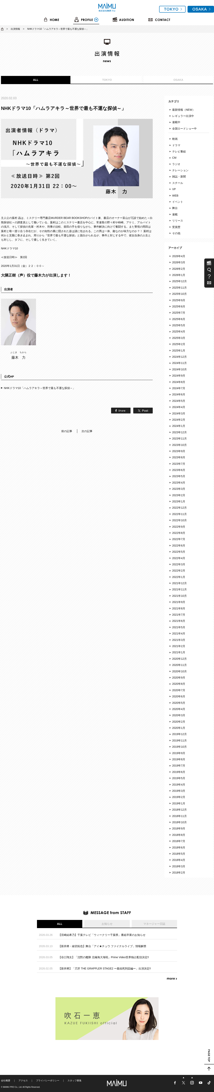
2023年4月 (178, 482)
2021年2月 (178, 646)
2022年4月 (178, 558)
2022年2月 (178, 570)
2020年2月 (178, 721)
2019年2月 (178, 797)
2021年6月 (178, 620)
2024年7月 (178, 388)
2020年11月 (179, 665)
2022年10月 (179, 520)
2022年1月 (178, 577)
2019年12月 (179, 734)
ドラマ (176, 145)
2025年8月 (178, 306)
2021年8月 (178, 608)
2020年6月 (178, 696)
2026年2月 (178, 268)
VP (174, 189)
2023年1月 (178, 501)
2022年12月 (179, 507)
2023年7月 (178, 463)
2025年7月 (178, 312)
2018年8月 (178, 834)
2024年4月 (178, 407)
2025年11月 (179, 287)
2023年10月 (179, 444)
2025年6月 (178, 319)
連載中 (176, 122)
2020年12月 (179, 658)
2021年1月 (178, 652)
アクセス (23, 1080)
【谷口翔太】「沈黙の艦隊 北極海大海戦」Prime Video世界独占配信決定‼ (103, 957)
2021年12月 (179, 583)
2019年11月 (179, 740)
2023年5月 (178, 476)
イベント (177, 201)
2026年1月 (178, 275)
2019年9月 (178, 753)
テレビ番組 (179, 151)
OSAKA (178, 79)
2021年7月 (178, 614)
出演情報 (15, 29)
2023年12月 (179, 432)
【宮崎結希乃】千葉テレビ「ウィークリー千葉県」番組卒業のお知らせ (102, 934)
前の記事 (66, 431)
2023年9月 (178, 451)
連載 (175, 214)
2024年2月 (178, 419)
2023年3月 (178, 488)
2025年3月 (178, 337)
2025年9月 (178, 300)
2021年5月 (178, 627)
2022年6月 (178, 545)
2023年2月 (178, 495)
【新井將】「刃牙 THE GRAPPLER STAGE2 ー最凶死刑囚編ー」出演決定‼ (104, 968)
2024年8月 (178, 382)
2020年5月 (178, 702)
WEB (175, 195)
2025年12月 (179, 281)
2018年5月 (178, 853)
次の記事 (87, 431)
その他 (176, 233)
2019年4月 (178, 784)
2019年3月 (178, 790)
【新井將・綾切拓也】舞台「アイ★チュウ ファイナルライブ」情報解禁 (102, 946)
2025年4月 (178, 331)
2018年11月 (179, 816)
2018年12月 (179, 809)
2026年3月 (178, 262)
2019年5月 (178, 778)
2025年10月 (179, 293)
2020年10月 (179, 671)
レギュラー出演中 (183, 115)
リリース (177, 220)
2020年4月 (178, 709)
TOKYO (107, 79)
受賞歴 (176, 227)
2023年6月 (178, 470)
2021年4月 (178, 633)
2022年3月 (178, 564)
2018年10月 (179, 822)
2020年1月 (178, 727)
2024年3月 (178, 413)
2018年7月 (178, 841)
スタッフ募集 (75, 1080)
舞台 (175, 208)
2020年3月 (178, 715)
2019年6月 (178, 772)
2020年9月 (178, 677)
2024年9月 (178, 375)
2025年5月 (178, 325)
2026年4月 (178, 256)
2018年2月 (178, 872)
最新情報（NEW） (183, 109)
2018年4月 (178, 859)
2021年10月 (179, 595)
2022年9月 (178, 526)
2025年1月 (178, 350)
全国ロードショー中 (184, 128)
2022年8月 (178, 532)
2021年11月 (179, 589)
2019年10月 (179, 746)
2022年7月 (178, 539)
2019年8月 (178, 759)
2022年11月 (179, 514)
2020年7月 (178, 690)
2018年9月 (178, 828)
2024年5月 (178, 400)
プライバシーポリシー (47, 1080)
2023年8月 (178, 457)
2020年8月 (178, 683)
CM (174, 157)
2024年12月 (179, 356)
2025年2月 (178, 344)
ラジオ (176, 164)
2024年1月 (178, 425)
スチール (177, 182)
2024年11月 (179, 363)
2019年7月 (178, 765)
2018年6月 (178, 847)
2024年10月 (179, 369)
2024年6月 (178, 394)
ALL (35, 79)
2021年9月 (178, 602)
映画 (175, 138)
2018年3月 (178, 866)
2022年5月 (178, 551)
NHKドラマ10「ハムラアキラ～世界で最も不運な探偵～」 (39, 388)
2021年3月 (178, 639)
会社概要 (5, 1080)
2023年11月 (179, 438)
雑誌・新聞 (179, 176)
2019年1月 (178, 803)
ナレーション (180, 170)
